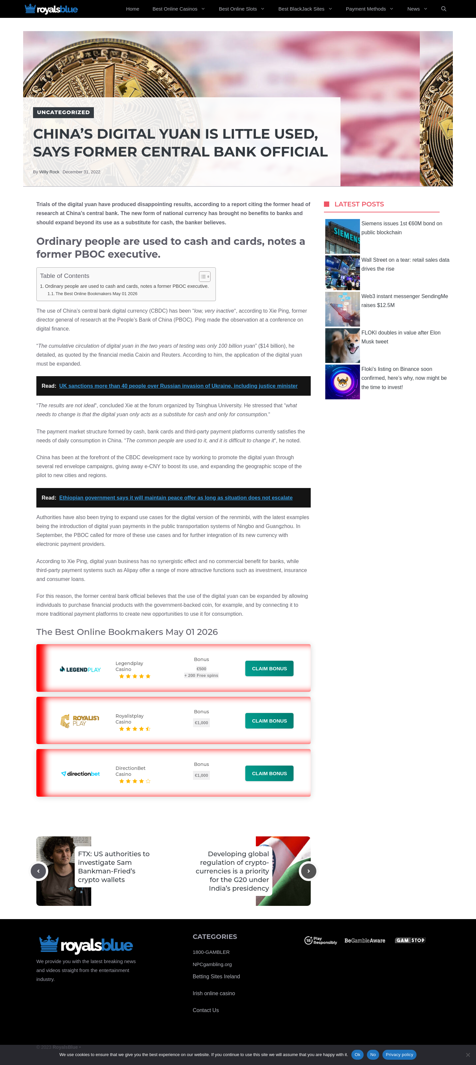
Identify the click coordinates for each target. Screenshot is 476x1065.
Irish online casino (214, 993)
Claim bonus (269, 668)
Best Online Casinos (182, 9)
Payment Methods (373, 9)
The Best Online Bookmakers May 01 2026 (97, 293)
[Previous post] (38, 871)
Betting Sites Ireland (216, 976)
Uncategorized (63, 112)
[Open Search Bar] (444, 9)
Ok (357, 1054)
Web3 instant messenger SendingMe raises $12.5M (386, 309)
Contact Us (206, 1010)
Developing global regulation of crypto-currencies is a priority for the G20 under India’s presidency (232, 871)
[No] (467, 1054)
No (373, 1054)
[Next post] (309, 871)
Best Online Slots (245, 9)
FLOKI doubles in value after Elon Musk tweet (383, 345)
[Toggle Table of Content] (201, 276)
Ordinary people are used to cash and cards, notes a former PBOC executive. (127, 286)
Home (132, 9)
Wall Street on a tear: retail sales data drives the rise (387, 272)
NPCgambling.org (212, 964)
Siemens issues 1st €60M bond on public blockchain (384, 236)
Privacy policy (399, 1054)
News (421, 9)
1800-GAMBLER (211, 952)
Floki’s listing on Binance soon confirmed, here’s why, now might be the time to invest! (386, 382)
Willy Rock (49, 171)
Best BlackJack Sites (308, 9)
